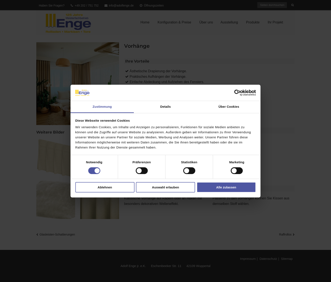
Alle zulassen (226, 187)
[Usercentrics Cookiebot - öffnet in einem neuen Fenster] (237, 93)
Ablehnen (105, 187)
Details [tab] (165, 106)
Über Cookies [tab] (228, 106)
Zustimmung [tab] (102, 106)
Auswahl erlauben (165, 187)
